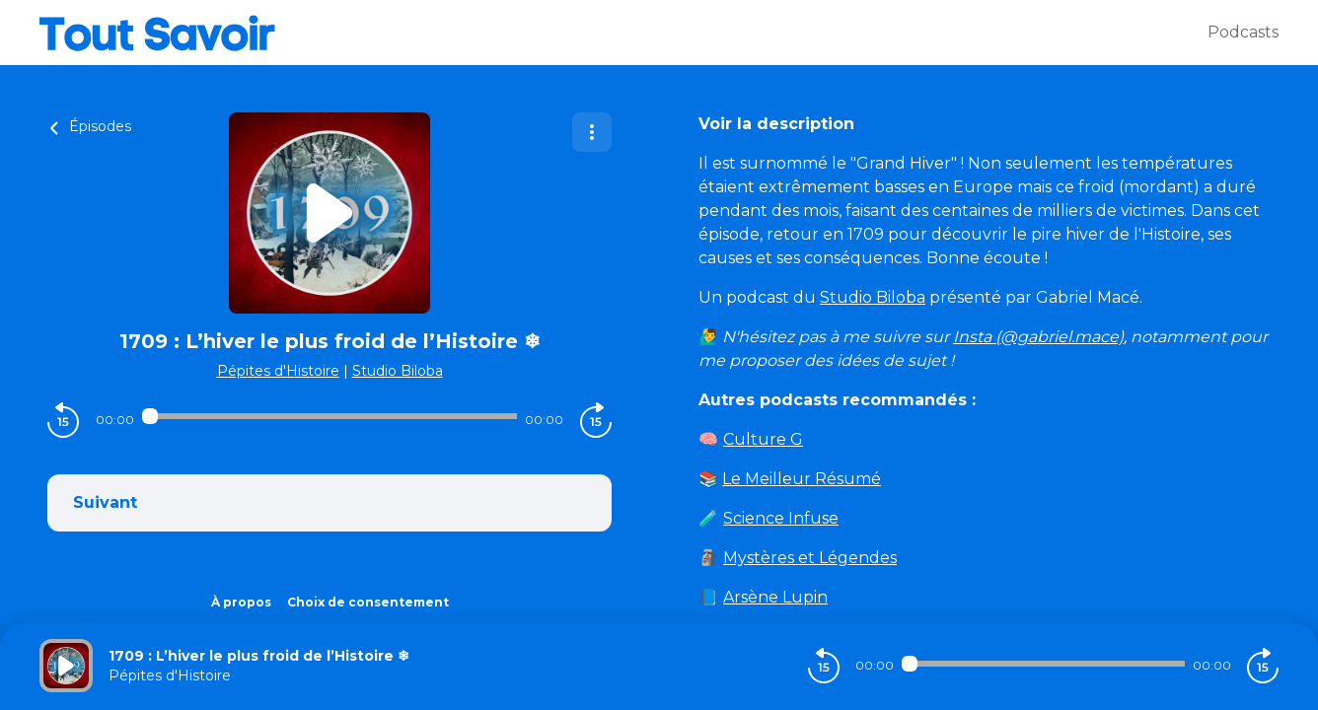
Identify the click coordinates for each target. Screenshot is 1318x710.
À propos (241, 602)
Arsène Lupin (775, 597)
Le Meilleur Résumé (801, 478)
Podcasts (1243, 32)
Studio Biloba (397, 371)
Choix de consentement (368, 602)
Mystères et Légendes (810, 557)
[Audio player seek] (329, 416)
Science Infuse (781, 518)
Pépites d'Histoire (278, 371)
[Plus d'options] (592, 132)
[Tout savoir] (623, 32)
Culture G (763, 439)
